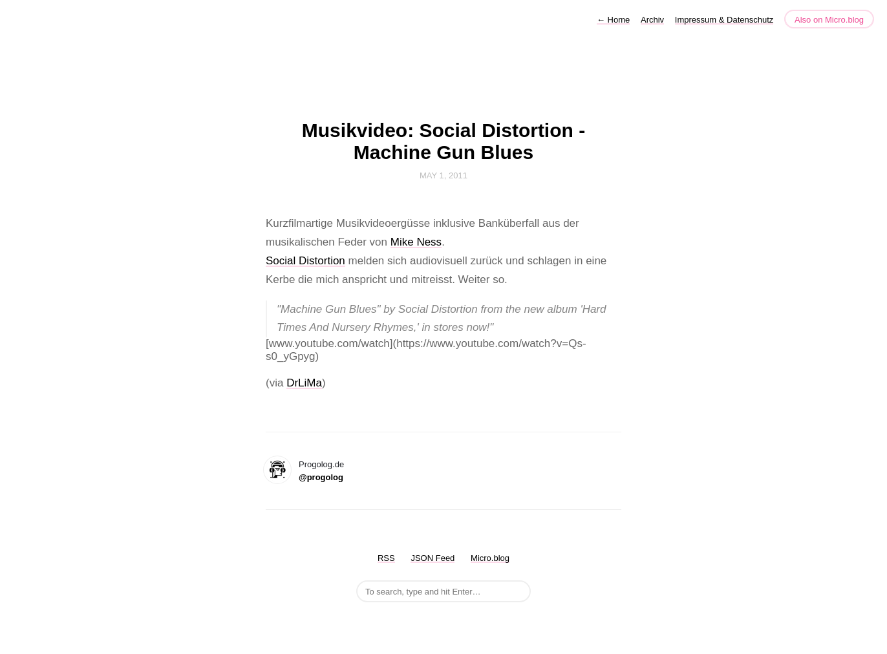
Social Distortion (305, 261)
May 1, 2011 (443, 175)
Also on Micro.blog (829, 20)
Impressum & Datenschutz (724, 20)
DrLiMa (304, 383)
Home (613, 20)
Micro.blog (490, 558)
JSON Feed (432, 558)
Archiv (652, 20)
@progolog (321, 477)
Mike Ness (416, 242)
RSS (386, 558)
